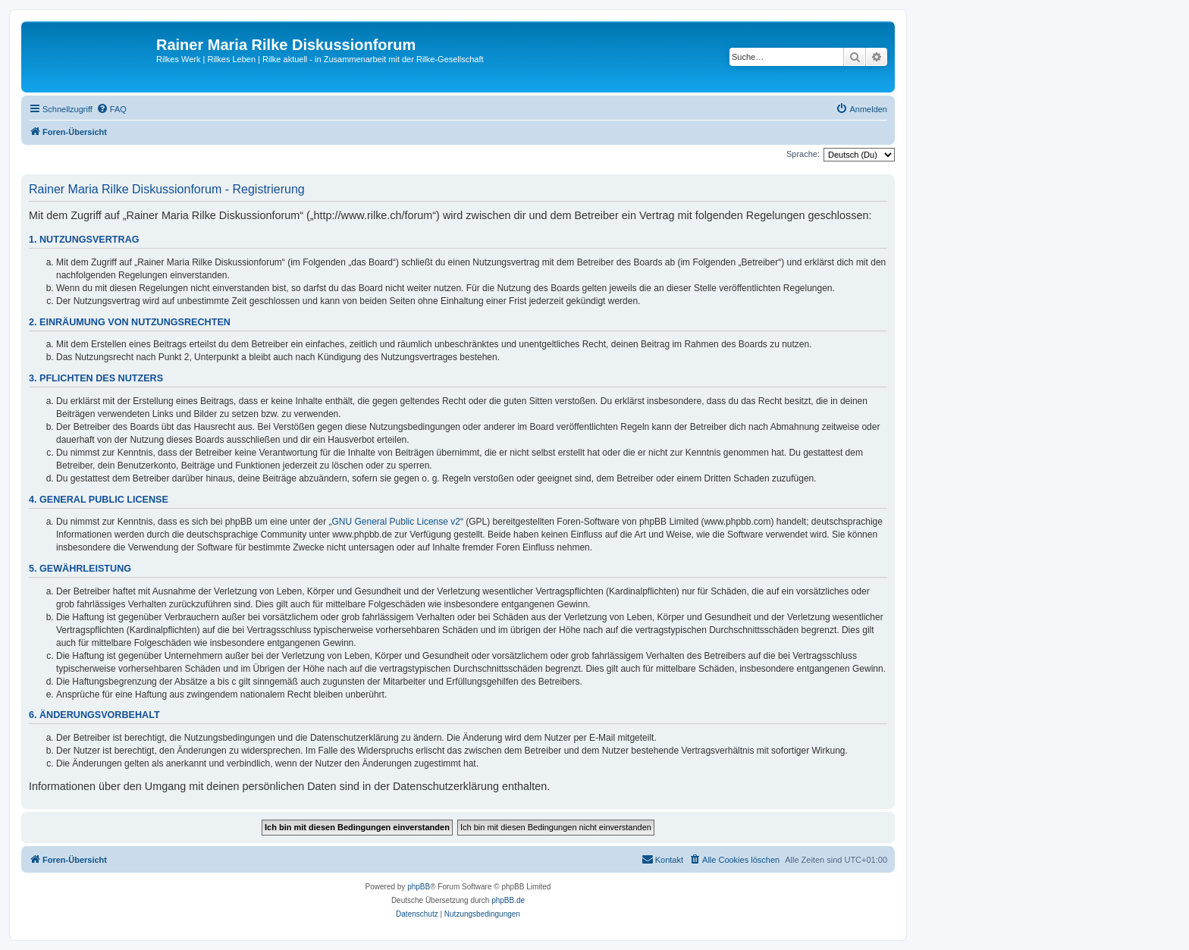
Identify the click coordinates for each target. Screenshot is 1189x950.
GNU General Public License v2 (396, 521)
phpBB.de (508, 900)
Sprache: (803, 153)
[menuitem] (111, 109)
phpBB (418, 887)
